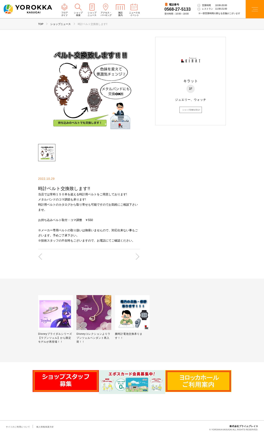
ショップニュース (92, 14)
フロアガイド (64, 14)
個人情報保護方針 (45, 431)
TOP (40, 24)
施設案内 (120, 14)
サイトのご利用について (18, 431)
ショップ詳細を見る (190, 110)
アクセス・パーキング (106, 14)
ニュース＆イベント (134, 14)
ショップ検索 (78, 14)
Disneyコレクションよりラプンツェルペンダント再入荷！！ (93, 338)
